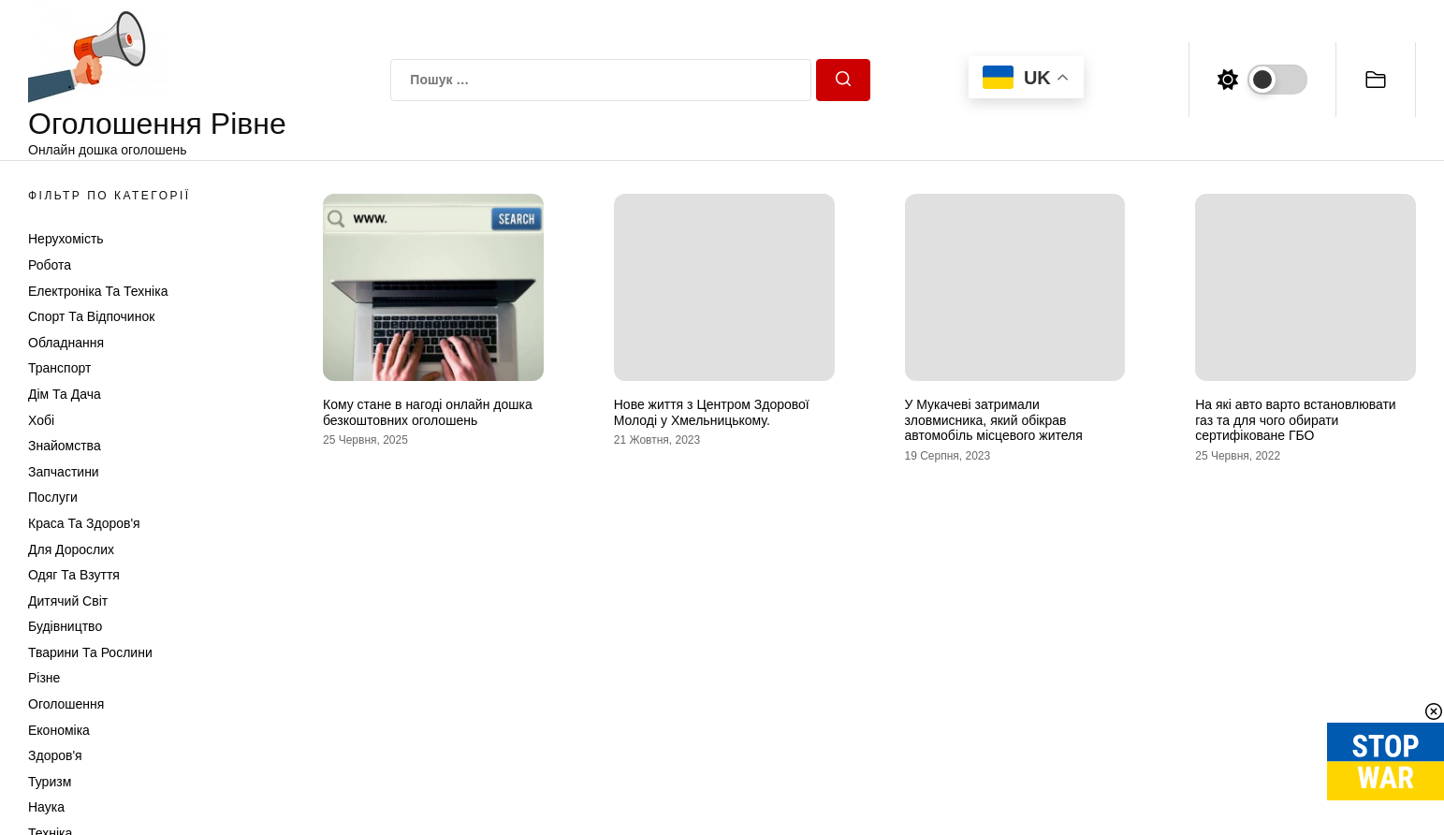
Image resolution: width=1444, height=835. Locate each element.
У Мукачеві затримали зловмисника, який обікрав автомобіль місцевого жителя (994, 420)
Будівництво (65, 626)
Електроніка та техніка (98, 291)
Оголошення (66, 703)
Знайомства (64, 445)
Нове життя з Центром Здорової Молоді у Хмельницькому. (712, 412)
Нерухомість (66, 238)
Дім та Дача (64, 394)
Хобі (41, 420)
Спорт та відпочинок (91, 316)
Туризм (49, 781)
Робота (49, 264)
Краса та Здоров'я (84, 523)
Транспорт (59, 367)
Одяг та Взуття (74, 574)
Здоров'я (55, 755)
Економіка (59, 730)
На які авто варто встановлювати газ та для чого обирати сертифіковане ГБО (1295, 420)
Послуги (53, 497)
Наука (46, 806)
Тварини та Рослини (90, 652)
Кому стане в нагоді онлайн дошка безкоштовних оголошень (427, 412)
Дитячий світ (68, 600)
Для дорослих (71, 549)
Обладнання (66, 342)
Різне (44, 677)
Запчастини (63, 471)
